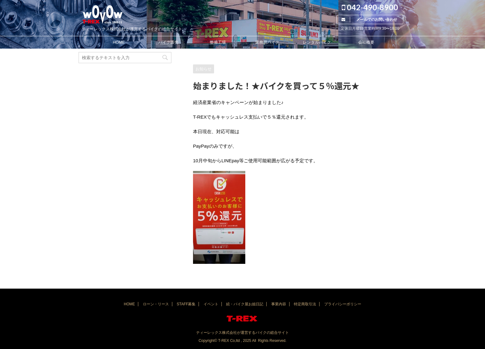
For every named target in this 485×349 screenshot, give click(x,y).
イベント (211, 304)
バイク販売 (168, 42)
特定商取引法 (305, 304)
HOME (119, 42)
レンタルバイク (317, 42)
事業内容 (278, 304)
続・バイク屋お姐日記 (244, 304)
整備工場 (218, 42)
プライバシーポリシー (342, 304)
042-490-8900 (370, 7)
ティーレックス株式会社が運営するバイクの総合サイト (242, 332)
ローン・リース (156, 304)
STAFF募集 (186, 304)
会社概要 (366, 42)
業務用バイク (267, 42)
